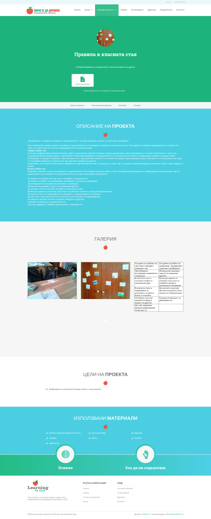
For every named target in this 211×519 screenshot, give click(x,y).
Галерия (137, 105)
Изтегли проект (82, 81)
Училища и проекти (105, 10)
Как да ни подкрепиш (145, 467)
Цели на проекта (77, 105)
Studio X (146, 514)
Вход (169, 2)
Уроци (87, 10)
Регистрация (179, 2)
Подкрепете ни (166, 10)
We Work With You (175, 514)
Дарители (152, 10)
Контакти (180, 10)
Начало (77, 10)
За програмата (137, 10)
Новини (124, 10)
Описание (122, 105)
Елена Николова (118, 91)
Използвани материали (101, 105)
